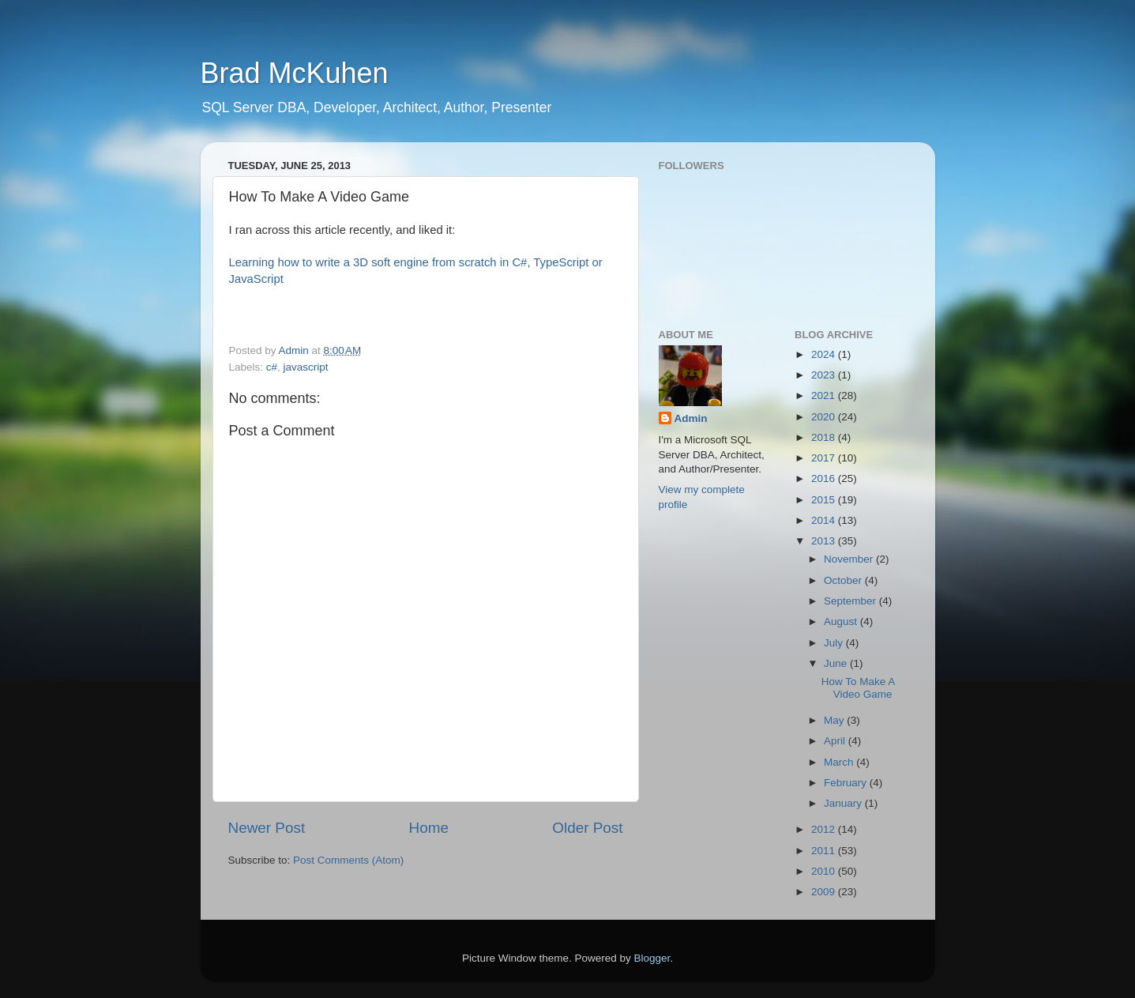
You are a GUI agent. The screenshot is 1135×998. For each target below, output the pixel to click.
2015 (824, 500)
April (836, 741)
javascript (306, 367)
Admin (691, 418)
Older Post (587, 827)
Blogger (652, 958)
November (850, 559)
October (844, 580)
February (847, 783)
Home (429, 827)
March (840, 762)
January (844, 803)
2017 (824, 458)
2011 (824, 851)
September (851, 601)
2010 (824, 871)
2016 (824, 478)
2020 (824, 417)
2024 (824, 354)
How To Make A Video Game (858, 688)
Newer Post (267, 827)
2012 (824, 829)
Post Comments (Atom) (348, 860)
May (835, 720)
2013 (824, 541)
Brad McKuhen (295, 73)
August (842, 621)
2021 (824, 395)
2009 (824, 892)
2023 (824, 375)
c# (271, 367)
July (835, 643)
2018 (824, 437)
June (837, 663)
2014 (824, 520)
